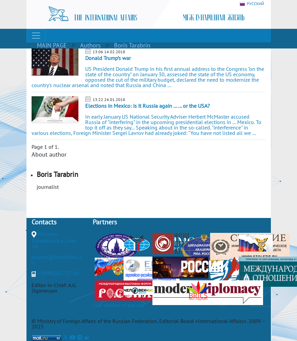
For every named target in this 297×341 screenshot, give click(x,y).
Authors (90, 45)
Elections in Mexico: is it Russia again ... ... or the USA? (147, 105)
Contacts (44, 222)
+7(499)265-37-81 (58, 273)
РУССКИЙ (252, 4)
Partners (105, 222)
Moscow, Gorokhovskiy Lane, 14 (54, 239)
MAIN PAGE (52, 45)
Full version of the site (119, 305)
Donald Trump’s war (108, 58)
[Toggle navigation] (35, 35)
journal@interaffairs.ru (56, 260)
